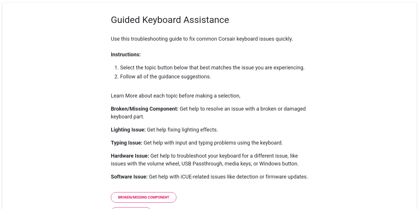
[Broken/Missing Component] (143, 197)
